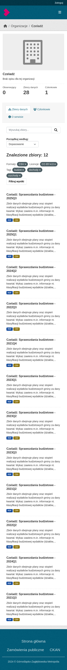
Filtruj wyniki (16, 181)
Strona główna (33, 641)
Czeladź (37, 26)
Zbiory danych (18, 109)
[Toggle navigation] (59, 12)
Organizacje (19, 26)
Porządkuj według (17, 139)
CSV (17, 220)
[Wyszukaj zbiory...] (28, 130)
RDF (10, 220)
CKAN (55, 650)
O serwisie (15, 116)
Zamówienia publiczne (25, 650)
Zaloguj (59, 2)
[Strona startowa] (5, 26)
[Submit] (56, 130)
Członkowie (41, 109)
